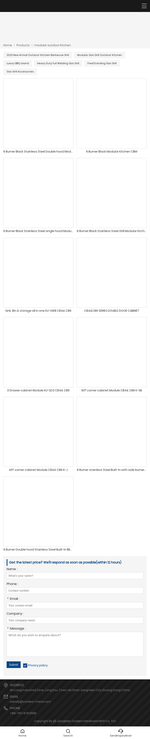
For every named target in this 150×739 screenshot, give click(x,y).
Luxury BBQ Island (18, 63)
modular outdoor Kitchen (52, 45)
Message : (16, 629)
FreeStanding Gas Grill (102, 63)
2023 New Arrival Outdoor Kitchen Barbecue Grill (38, 55)
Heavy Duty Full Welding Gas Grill (58, 63)
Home (7, 45)
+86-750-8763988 (23, 713)
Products (23, 45)
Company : (15, 614)
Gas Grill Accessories (20, 71)
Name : (12, 569)
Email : (13, 599)
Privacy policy (38, 665)
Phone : (12, 584)
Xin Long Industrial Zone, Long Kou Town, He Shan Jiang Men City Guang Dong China (70, 690)
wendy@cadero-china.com (30, 702)
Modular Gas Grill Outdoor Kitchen (99, 55)
